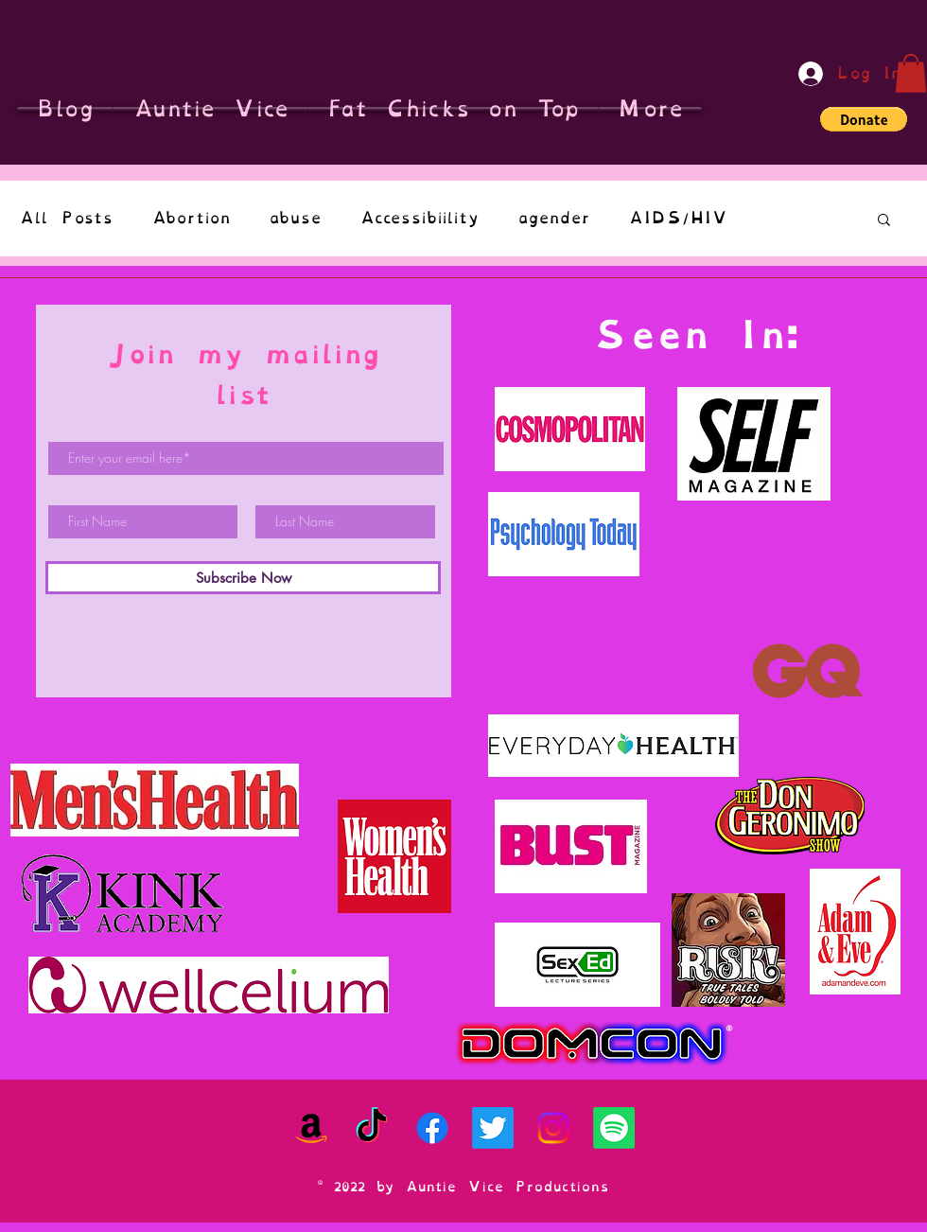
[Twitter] (493, 1128)
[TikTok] (372, 1128)
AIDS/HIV (677, 218)
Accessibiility (419, 218)
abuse (295, 218)
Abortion (191, 218)
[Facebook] (432, 1128)
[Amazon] (311, 1128)
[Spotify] (614, 1128)
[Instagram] (553, 1128)
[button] (911, 73)
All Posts (66, 218)
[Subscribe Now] (243, 577)
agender (553, 218)
